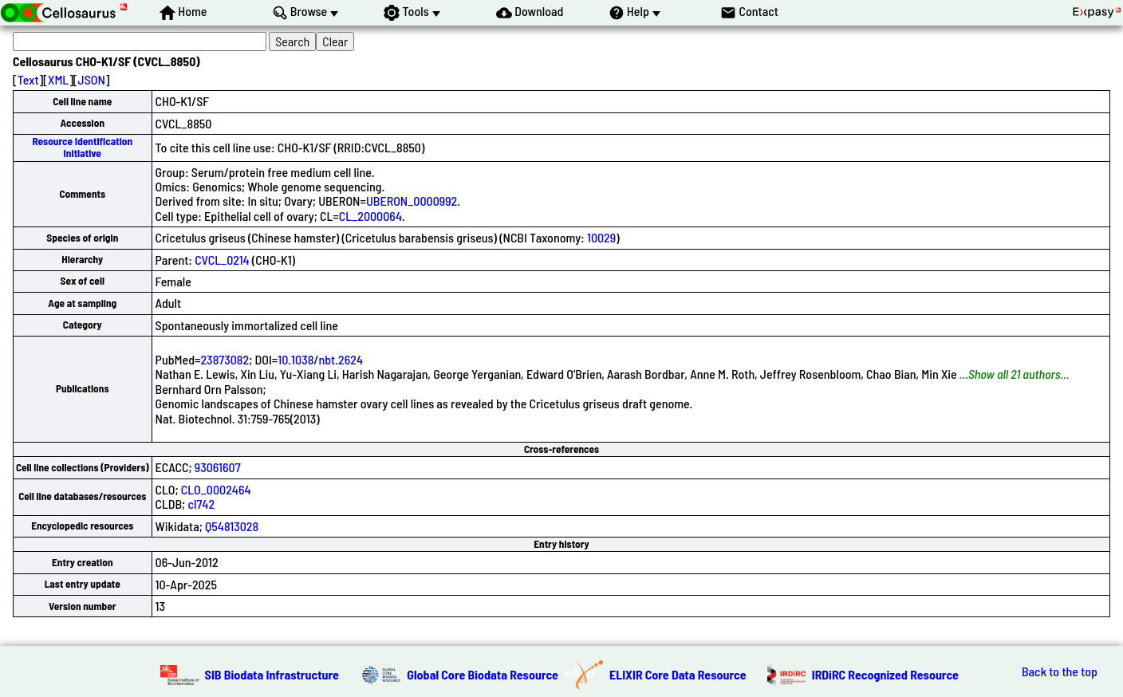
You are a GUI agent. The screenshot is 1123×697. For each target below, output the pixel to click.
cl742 (201, 503)
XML (58, 79)
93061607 (218, 467)
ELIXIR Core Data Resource (678, 674)
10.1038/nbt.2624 (320, 359)
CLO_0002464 (216, 489)
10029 (601, 237)
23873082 (225, 359)
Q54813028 (231, 526)
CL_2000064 (370, 215)
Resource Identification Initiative (82, 147)
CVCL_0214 (222, 259)
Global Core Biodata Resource (482, 674)
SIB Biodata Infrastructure (272, 674)
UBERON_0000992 (411, 200)
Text (28, 79)
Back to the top (1059, 671)
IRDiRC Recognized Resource (885, 674)
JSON (91, 79)
